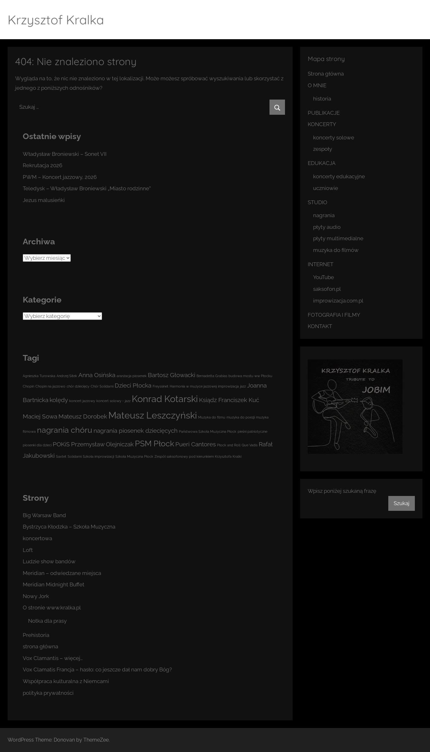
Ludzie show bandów (49, 561)
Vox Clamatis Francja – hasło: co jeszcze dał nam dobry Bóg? (97, 669)
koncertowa (37, 538)
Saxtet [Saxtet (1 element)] (61, 456)
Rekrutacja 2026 (42, 165)
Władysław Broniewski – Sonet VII (64, 154)
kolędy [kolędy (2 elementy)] (59, 399)
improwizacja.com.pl (338, 300)
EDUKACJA (322, 163)
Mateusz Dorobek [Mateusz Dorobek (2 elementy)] (82, 416)
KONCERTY (322, 124)
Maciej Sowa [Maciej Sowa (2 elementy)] (40, 416)
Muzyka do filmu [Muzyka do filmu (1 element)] (211, 417)
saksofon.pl (327, 289)
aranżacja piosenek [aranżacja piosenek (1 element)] (132, 376)
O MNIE (317, 85)
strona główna (40, 646)
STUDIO (317, 202)
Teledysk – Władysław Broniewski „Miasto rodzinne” (87, 188)
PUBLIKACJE (324, 113)
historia (322, 98)
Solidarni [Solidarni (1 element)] (75, 456)
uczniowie (325, 188)
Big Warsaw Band (44, 515)
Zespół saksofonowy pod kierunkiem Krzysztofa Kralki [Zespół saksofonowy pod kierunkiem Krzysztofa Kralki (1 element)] (197, 456)
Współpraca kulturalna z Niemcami (66, 681)
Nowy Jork (36, 596)
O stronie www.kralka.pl (52, 607)
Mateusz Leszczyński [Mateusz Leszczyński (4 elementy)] (152, 415)
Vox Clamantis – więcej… (53, 658)
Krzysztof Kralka (56, 20)
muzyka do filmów (336, 250)
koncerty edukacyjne (339, 176)
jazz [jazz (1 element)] (243, 386)
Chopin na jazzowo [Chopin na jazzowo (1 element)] (50, 386)
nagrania (324, 215)
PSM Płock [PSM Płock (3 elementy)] (154, 443)
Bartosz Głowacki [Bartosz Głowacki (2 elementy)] (171, 374)
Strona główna (326, 73)
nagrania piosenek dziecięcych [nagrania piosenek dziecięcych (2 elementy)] (136, 430)
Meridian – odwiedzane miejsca (62, 573)
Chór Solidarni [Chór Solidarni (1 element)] (102, 386)
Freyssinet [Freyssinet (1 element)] (160, 386)
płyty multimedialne (338, 238)
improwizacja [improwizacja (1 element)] (228, 386)
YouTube (323, 277)
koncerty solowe (333, 137)
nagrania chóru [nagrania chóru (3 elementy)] (64, 430)
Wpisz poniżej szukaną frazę (342, 491)
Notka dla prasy (47, 621)
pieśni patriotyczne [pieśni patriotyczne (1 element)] (252, 431)
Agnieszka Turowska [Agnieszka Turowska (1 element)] (39, 376)
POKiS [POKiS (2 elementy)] (61, 444)
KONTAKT (320, 326)
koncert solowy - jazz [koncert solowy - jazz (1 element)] (113, 401)
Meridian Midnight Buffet (53, 584)
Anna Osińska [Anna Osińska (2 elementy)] (96, 374)
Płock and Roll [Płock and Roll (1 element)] (228, 445)
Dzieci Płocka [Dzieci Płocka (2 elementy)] (133, 385)
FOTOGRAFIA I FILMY (334, 315)
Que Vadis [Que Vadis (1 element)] (249, 445)
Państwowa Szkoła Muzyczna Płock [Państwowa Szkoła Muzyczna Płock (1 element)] (207, 431)
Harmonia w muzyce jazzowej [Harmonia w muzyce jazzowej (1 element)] (193, 386)
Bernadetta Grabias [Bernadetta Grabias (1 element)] (212, 376)
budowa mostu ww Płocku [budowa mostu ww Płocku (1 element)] (250, 376)
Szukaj (401, 503)
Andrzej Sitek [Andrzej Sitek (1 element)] (67, 376)
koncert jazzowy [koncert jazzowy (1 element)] (82, 401)
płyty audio (327, 227)
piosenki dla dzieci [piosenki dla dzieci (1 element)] (37, 445)
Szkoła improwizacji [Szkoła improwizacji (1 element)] (98, 456)
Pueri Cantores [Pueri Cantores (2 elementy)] (195, 444)
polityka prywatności (48, 693)
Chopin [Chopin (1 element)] (28, 386)
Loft (28, 550)
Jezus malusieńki (44, 200)
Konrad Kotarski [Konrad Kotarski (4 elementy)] (165, 398)
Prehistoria (36, 635)
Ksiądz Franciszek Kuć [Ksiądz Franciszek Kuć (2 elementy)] (229, 399)
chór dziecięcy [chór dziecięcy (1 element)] (78, 386)
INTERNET (320, 264)
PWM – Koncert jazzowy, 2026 (60, 177)
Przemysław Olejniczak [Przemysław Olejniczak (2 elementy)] (102, 444)
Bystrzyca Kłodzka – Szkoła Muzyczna (69, 526)
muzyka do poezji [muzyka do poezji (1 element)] (241, 417)
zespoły (322, 149)
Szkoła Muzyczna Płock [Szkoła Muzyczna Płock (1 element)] (134, 456)
